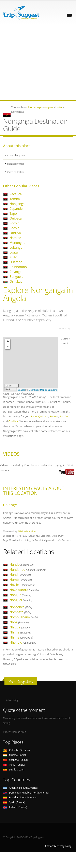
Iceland (15, 807)
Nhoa (19, 622)
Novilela (22, 585)
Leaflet (21, 390)
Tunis (14, 764)
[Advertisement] (38, 62)
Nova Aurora (24, 590)
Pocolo (14, 223)
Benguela (16, 276)
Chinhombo (18, 267)
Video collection (16, 172)
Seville (13, 769)
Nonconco (21, 607)
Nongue (20, 595)
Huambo (16, 262)
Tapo (13, 213)
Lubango (16, 247)
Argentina (20, 787)
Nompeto (20, 612)
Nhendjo (23, 642)
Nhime (20, 632)
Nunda (20, 574)
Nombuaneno (24, 617)
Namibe (15, 238)
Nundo (21, 564)
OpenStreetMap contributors (43, 390)
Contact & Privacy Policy (58, 846)
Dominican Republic (26, 792)
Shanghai (15, 759)
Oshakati (16, 281)
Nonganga (17, 204)
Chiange (15, 271)
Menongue (17, 242)
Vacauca (16, 194)
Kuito (13, 257)
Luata (14, 252)
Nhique (20, 627)
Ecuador (19, 797)
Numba (21, 579)
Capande (16, 208)
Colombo (17, 750)
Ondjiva (15, 233)
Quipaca (16, 218)
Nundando (28, 569)
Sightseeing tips (15, 163)
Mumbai (14, 755)
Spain (14, 802)
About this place (16, 155)
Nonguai (21, 600)
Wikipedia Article (27, 531)
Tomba (15, 199)
